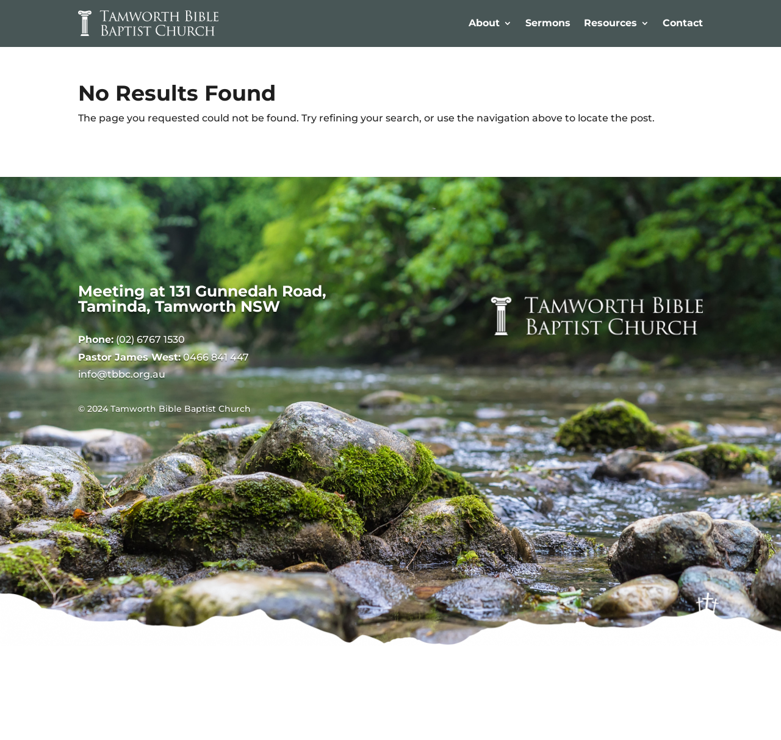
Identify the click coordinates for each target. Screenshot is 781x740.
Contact (683, 23)
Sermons (547, 23)
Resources (610, 23)
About (484, 23)
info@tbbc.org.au (121, 374)
